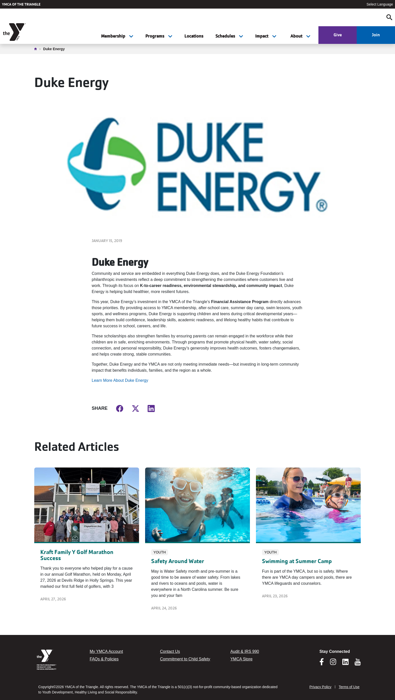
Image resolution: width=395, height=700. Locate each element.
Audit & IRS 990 (244, 651)
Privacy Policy (320, 687)
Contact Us (170, 651)
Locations (193, 36)
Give (338, 35)
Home (36, 49)
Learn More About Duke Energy (120, 380)
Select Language (380, 4)
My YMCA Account (106, 651)
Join (376, 35)
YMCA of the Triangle (21, 4)
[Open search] (389, 17)
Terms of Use (349, 687)
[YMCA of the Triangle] (15, 32)
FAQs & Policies (104, 659)
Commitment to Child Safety (185, 659)
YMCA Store (241, 659)
